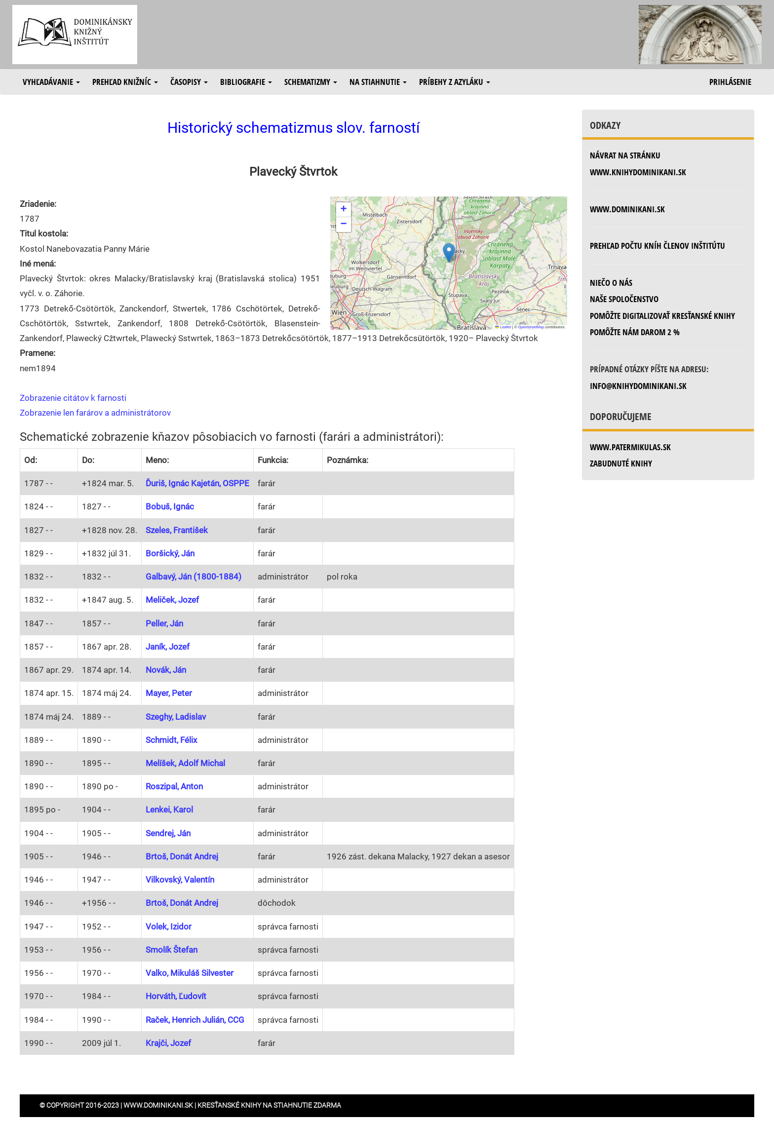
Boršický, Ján (170, 553)
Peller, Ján (164, 623)
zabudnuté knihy (621, 463)
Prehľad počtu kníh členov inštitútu (657, 245)
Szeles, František (177, 530)
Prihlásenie (730, 81)
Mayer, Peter (169, 693)
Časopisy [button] (189, 81)
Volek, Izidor (169, 926)
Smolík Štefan (171, 950)
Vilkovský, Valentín (180, 880)
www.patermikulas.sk (630, 447)
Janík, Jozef (168, 647)
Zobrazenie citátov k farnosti (73, 398)
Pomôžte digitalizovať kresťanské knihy (662, 315)
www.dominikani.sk (627, 209)
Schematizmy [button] (310, 81)
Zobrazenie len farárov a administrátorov (95, 413)
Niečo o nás (611, 282)
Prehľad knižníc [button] (125, 81)
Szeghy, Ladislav (176, 717)
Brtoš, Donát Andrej (182, 856)
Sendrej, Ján (168, 833)
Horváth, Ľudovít (176, 996)
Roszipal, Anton (174, 786)
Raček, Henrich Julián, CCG (195, 1020)
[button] (449, 253)
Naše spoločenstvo (624, 299)
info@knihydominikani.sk (638, 385)
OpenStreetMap (531, 327)
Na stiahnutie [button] (378, 81)
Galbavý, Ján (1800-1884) (193, 576)
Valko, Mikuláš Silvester (189, 973)
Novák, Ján (166, 670)
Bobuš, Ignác (170, 506)
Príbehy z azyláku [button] (454, 81)
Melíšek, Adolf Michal (185, 763)
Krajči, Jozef (168, 1043)
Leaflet (503, 327)
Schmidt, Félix (171, 740)
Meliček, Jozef (172, 600)
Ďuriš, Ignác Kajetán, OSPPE (197, 483)
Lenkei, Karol (169, 809)
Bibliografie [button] (246, 81)
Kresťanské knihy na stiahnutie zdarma (269, 1105)
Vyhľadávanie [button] (51, 81)
